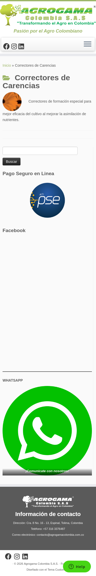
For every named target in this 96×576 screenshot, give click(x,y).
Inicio (7, 65)
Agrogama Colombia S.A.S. (41, 563)
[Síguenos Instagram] (14, 46)
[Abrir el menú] (87, 44)
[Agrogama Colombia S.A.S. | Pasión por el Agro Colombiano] (48, 15)
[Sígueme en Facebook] (7, 46)
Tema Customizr (58, 569)
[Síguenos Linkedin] (22, 46)
